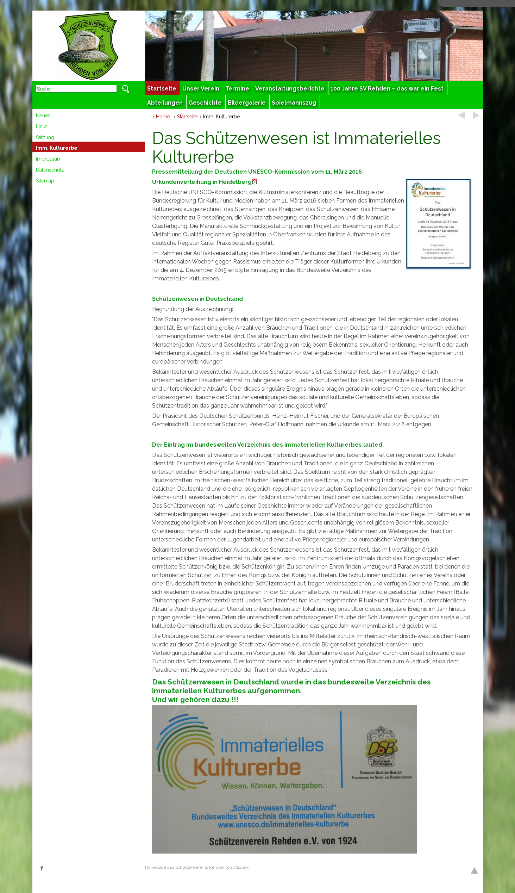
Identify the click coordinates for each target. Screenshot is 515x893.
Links (42, 126)
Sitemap (45, 181)
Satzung (45, 137)
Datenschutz (50, 170)
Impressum (49, 159)
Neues (43, 115)
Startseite (187, 116)
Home (163, 116)
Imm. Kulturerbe (56, 148)
